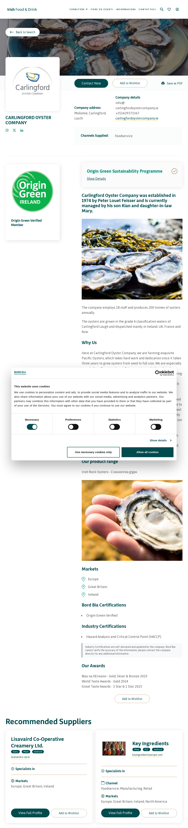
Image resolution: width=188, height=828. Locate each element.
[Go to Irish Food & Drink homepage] (22, 9)
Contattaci (147, 9)
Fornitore (79, 9)
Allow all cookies (147, 452)
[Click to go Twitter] (14, 130)
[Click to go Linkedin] (21, 130)
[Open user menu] (177, 9)
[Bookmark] (169, 9)
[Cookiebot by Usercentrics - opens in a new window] (158, 373)
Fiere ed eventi (102, 9)
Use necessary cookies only (93, 452)
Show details (158, 440)
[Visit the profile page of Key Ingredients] (114, 748)
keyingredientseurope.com (147, 754)
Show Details (96, 179)
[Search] (162, 9)
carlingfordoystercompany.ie (136, 118)
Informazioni (126, 9)
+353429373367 (127, 113)
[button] (130, 83)
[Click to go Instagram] (7, 130)
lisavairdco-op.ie (20, 757)
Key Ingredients (150, 743)
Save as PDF (171, 83)
